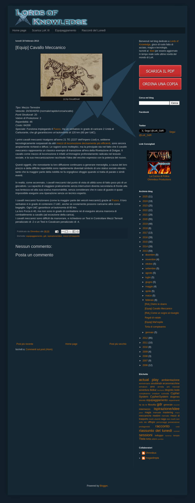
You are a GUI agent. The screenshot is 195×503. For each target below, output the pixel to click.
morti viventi (154, 419)
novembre (150, 259)
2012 (145, 338)
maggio (149, 286)
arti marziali (173, 387)
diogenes (175, 396)
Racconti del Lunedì (94, 30)
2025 (145, 196)
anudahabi (156, 383)
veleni (154, 439)
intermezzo (144, 409)
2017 (145, 232)
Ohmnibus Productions (159, 179)
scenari (177, 431)
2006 (145, 365)
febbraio (149, 300)
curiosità (165, 393)
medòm (156, 415)
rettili (178, 427)
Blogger (104, 485)
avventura (144, 390)
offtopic (151, 422)
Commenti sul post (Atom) (39, 349)
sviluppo (159, 435)
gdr (44, 236)
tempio (176, 435)
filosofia (152, 404)
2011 (145, 342)
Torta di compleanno (155, 326)
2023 (145, 205)
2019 (145, 223)
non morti (171, 419)
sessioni (145, 435)
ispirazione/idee (54, 236)
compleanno (144, 393)
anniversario (144, 383)
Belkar (153, 390)
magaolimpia (152, 458)
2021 (145, 214)
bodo (177, 390)
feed (152, 51)
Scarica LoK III (40, 30)
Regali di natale (153, 317)
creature (156, 393)
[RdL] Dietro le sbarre (156, 304)
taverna (168, 436)
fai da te (143, 405)
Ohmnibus (151, 453)
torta (148, 439)
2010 (145, 347)
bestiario (160, 390)
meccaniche (145, 415)
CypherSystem (159, 396)
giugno (149, 282)
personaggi (162, 422)
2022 (145, 210)
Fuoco (57, 128)
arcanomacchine (171, 383)
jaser (141, 412)
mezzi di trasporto (71, 236)
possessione (174, 422)
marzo (149, 295)
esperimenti (174, 400)
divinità (142, 400)
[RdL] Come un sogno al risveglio (162, 313)
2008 (145, 356)
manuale (157, 412)
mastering (168, 412)
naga (163, 419)
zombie (161, 439)
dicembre (150, 254)
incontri (177, 405)
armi (152, 386)
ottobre (149, 264)
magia (148, 412)
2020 (145, 219)
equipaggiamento (34, 236)
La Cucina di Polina (159, 176)
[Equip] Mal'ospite (154, 322)
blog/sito (169, 390)
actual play (149, 380)
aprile (148, 291)
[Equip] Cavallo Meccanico (158, 308)
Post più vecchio (118, 344)
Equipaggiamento (65, 30)
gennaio (149, 332)
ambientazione (170, 380)
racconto (162, 426)
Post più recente (24, 344)
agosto (149, 273)
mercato (165, 416)
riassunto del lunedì (155, 431)
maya (177, 412)
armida (161, 387)
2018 (145, 228)
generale (168, 404)
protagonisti (144, 426)
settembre (150, 268)
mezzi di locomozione (69, 143)
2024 (145, 201)
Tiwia (142, 438)
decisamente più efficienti (96, 143)
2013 (145, 251)
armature (143, 387)
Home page (19, 30)
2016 (145, 237)
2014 (145, 246)
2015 (145, 241)
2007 (145, 360)
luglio (148, 277)
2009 (145, 351)
